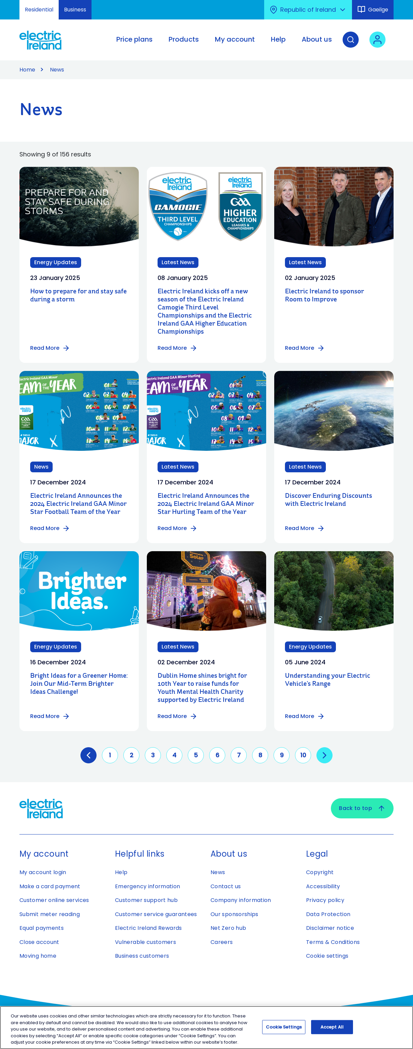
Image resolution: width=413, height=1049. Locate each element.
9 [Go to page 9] (282, 755)
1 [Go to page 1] (110, 755)
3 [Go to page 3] (153, 755)
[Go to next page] (324, 755)
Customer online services (54, 900)
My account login (42, 872)
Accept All (332, 1027)
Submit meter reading (49, 914)
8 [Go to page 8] (260, 755)
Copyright (320, 872)
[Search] (350, 44)
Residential (39, 9)
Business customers (142, 956)
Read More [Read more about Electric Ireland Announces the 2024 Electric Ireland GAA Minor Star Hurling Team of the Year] (177, 528)
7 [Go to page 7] (239, 755)
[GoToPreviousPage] (88, 755)
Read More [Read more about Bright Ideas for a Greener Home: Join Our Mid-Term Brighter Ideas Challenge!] (50, 716)
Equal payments (41, 928)
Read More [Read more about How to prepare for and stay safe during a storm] (50, 348)
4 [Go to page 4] (174, 755)
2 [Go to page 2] (131, 755)
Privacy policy (325, 900)
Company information (241, 900)
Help (121, 872)
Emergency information (147, 886)
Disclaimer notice (330, 928)
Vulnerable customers (145, 942)
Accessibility (323, 886)
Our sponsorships (234, 914)
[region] (206, 1027)
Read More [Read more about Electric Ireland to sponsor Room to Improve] (305, 348)
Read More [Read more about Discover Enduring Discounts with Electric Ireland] (305, 528)
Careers (222, 942)
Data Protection (328, 914)
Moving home (37, 956)
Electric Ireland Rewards (148, 928)
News (218, 872)
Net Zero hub (228, 928)
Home (27, 70)
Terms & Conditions (333, 942)
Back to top (362, 808)
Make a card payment (49, 886)
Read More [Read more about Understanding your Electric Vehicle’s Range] (305, 716)
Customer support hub (146, 900)
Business (75, 9)
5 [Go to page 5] (196, 755)
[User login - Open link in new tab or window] (377, 44)
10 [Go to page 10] (303, 755)
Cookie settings (327, 956)
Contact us (226, 886)
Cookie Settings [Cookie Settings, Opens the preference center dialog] (284, 1027)
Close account (39, 942)
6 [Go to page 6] (217, 755)
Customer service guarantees (156, 914)
